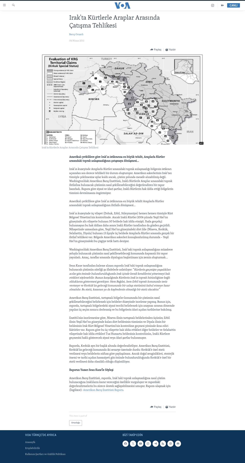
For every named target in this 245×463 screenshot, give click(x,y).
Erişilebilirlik (32, 448)
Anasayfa (30, 442)
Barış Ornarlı (76, 34)
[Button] (155, 50)
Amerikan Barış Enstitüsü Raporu (103, 390)
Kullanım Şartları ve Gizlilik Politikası (45, 454)
